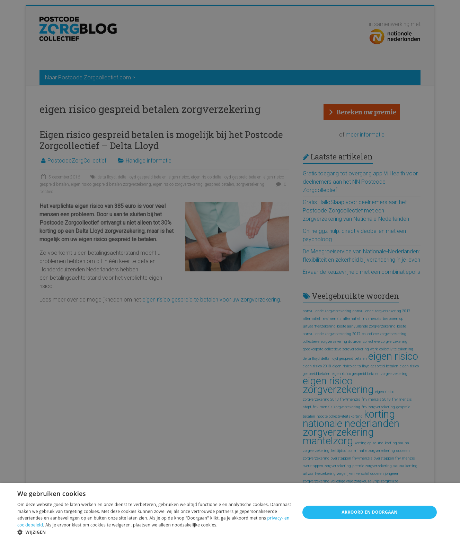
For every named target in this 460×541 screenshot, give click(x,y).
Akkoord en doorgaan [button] (369, 512)
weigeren (121, 525)
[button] (154, 532)
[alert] (230, 270)
